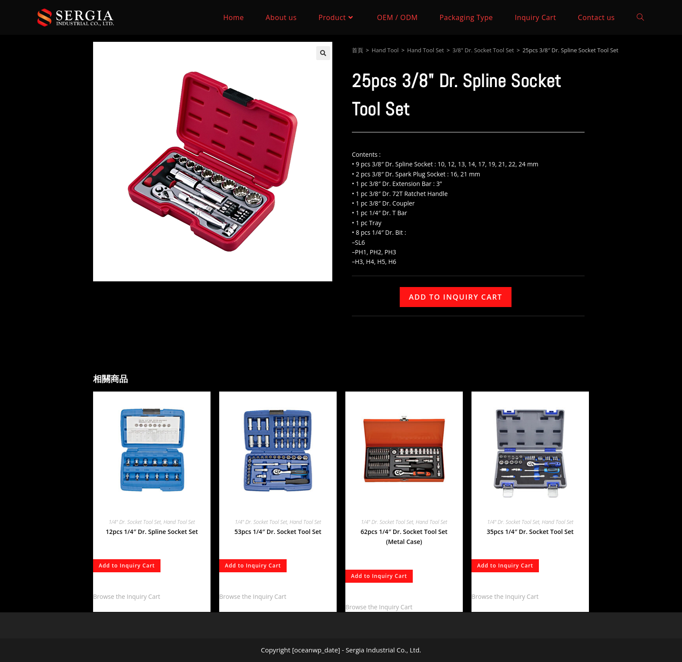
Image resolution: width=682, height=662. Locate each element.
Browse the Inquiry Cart (126, 596)
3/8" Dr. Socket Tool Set (483, 50)
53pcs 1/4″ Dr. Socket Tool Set (277, 531)
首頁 (357, 50)
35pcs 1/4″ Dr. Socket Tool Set (530, 531)
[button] (323, 53)
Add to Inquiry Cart (455, 297)
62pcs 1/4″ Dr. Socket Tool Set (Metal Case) (404, 536)
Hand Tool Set (425, 50)
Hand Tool (384, 50)
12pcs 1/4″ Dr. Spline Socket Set (152, 531)
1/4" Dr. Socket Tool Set (135, 522)
